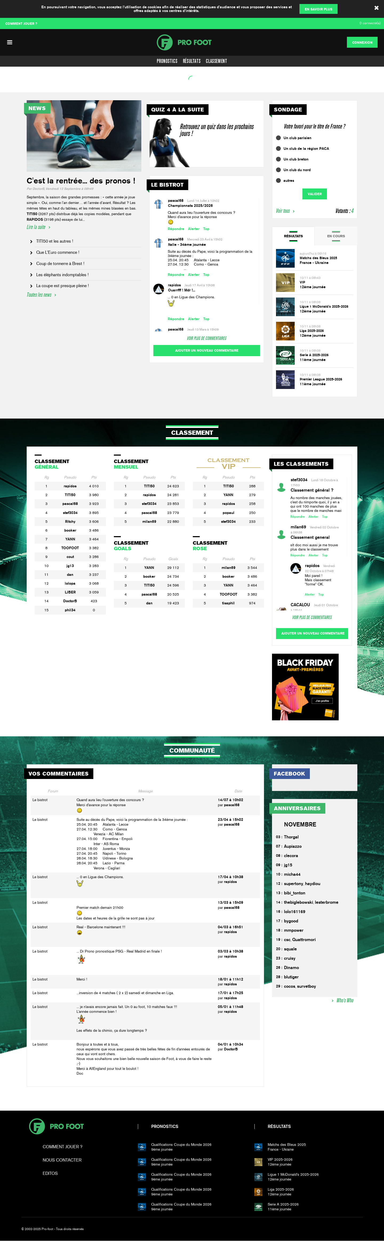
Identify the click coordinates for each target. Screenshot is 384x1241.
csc (287, 939)
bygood (291, 921)
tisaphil (228, 603)
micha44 (292, 874)
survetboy (306, 986)
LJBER (70, 592)
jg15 (288, 865)
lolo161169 (294, 911)
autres (288, 180)
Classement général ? (312, 490)
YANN (70, 539)
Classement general (310, 537)
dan (70, 574)
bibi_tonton (294, 893)
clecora (291, 855)
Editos (50, 1173)
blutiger (291, 977)
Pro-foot (56, 1127)
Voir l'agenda (18, 86)
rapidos (174, 285)
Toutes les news (39, 294)
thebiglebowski (298, 902)
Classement (216, 61)
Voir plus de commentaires (206, 338)
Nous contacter (62, 1160)
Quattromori (304, 939)
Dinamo (291, 967)
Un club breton (296, 159)
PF (192, 42)
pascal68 (175, 200)
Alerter (193, 229)
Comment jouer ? (62, 1147)
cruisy (289, 958)
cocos (289, 986)
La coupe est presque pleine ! (62, 285)
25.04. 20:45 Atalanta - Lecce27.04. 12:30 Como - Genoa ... (193, 264)
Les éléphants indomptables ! (62, 274)
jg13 (70, 566)
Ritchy (70, 521)
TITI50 (70, 495)
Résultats (192, 61)
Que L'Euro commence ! (57, 252)
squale (290, 949)
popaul (228, 513)
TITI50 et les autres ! (54, 241)
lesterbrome (326, 902)
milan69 (149, 521)
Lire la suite (36, 227)
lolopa (70, 583)
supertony (293, 883)
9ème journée (198, 1147)
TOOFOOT (70, 548)
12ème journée (313, 287)
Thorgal (291, 837)
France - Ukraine (314, 262)
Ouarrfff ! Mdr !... (181, 290)
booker (70, 530)
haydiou (312, 883)
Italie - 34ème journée (187, 244)
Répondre (176, 229)
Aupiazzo (293, 846)
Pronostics (167, 61)
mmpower (293, 930)
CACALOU (300, 604)
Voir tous (283, 210)
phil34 (70, 610)
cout (70, 557)
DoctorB (70, 601)
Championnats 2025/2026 (190, 205)
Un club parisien (297, 138)
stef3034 (70, 513)
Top (206, 229)
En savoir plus (318, 9)
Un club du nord (297, 170)
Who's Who (345, 1000)
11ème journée (313, 360)
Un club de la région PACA (306, 148)
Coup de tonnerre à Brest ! (60, 263)
